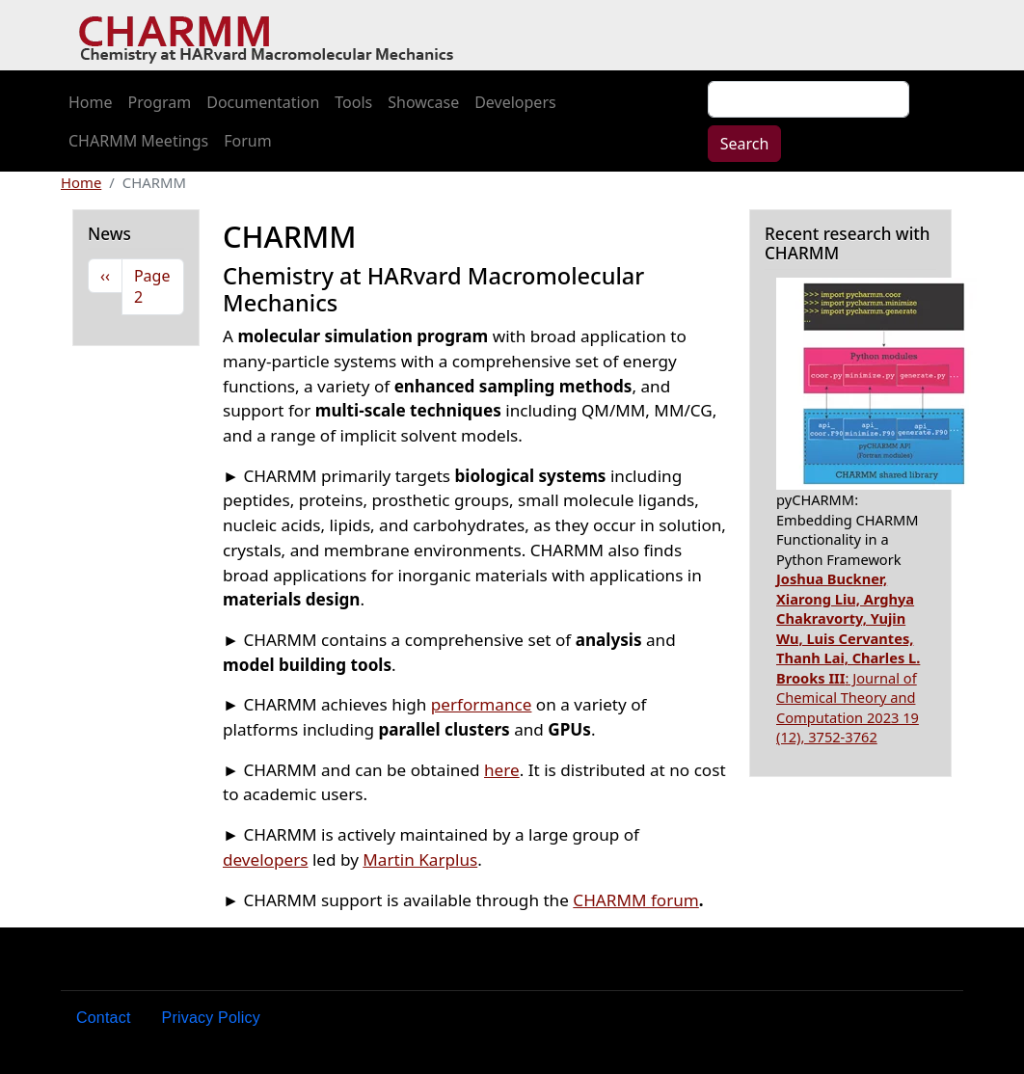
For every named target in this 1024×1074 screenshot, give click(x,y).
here (502, 770)
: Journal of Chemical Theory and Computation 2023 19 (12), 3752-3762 (848, 657)
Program (160, 102)
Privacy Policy (211, 1017)
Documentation (262, 102)
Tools (353, 102)
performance (481, 704)
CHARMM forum (636, 900)
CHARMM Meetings (138, 140)
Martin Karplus (420, 859)
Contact (103, 1017)
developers (265, 859)
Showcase (423, 102)
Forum (247, 140)
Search (744, 143)
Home (90, 102)
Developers (514, 102)
